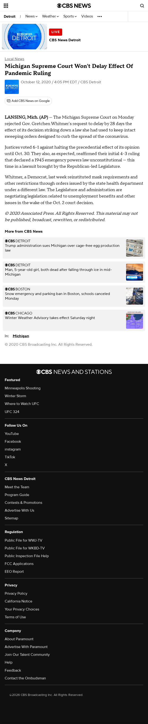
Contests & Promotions (23, 503)
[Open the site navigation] (27, 6)
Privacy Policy (16, 593)
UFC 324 (12, 412)
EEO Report (14, 571)
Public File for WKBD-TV (25, 548)
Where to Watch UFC (22, 404)
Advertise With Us (19, 510)
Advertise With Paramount (26, 647)
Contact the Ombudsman (25, 678)
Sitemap (11, 518)
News (31, 16)
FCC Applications (19, 564)
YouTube (12, 434)
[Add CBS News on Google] (28, 101)
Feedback (13, 670)
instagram (13, 449)
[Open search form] (142, 6)
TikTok (10, 457)
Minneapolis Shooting (23, 388)
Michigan (21, 336)
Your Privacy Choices (22, 609)
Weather (50, 16)
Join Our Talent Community (27, 655)
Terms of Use (15, 617)
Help (8, 662)
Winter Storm (15, 396)
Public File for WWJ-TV (23, 540)
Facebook (13, 441)
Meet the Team (17, 487)
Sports (70, 16)
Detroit (9, 16)
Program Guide (17, 495)
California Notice (18, 601)
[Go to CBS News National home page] (74, 5)
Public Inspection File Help (27, 556)
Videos (87, 16)
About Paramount (19, 639)
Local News (14, 59)
